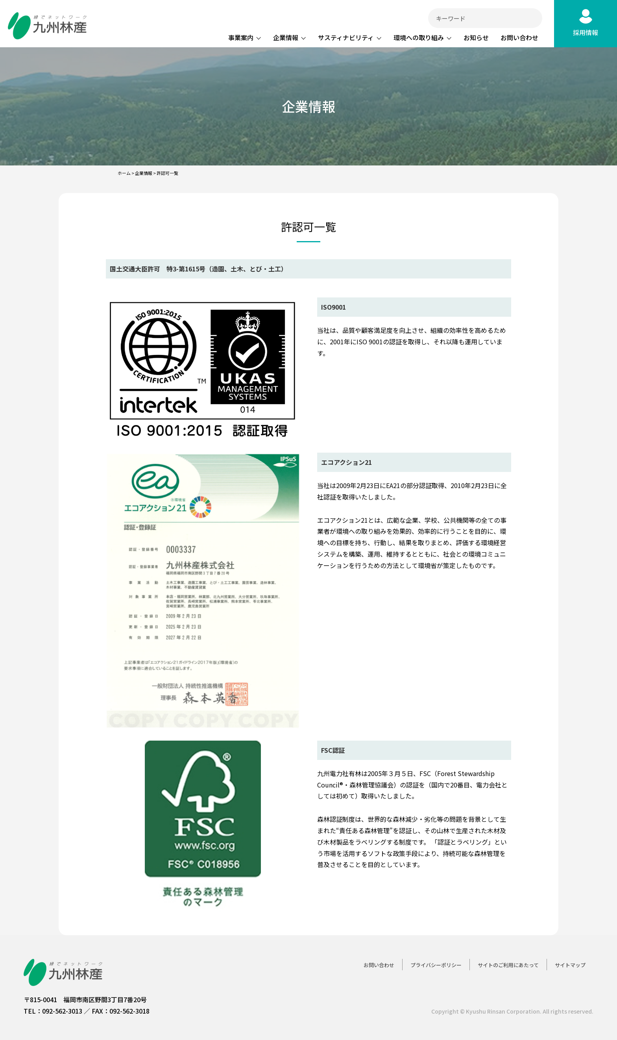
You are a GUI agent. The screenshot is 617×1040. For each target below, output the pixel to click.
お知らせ (476, 37)
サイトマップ (570, 965)
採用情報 (585, 32)
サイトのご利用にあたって (508, 965)
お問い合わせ (519, 37)
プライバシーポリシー (436, 965)
